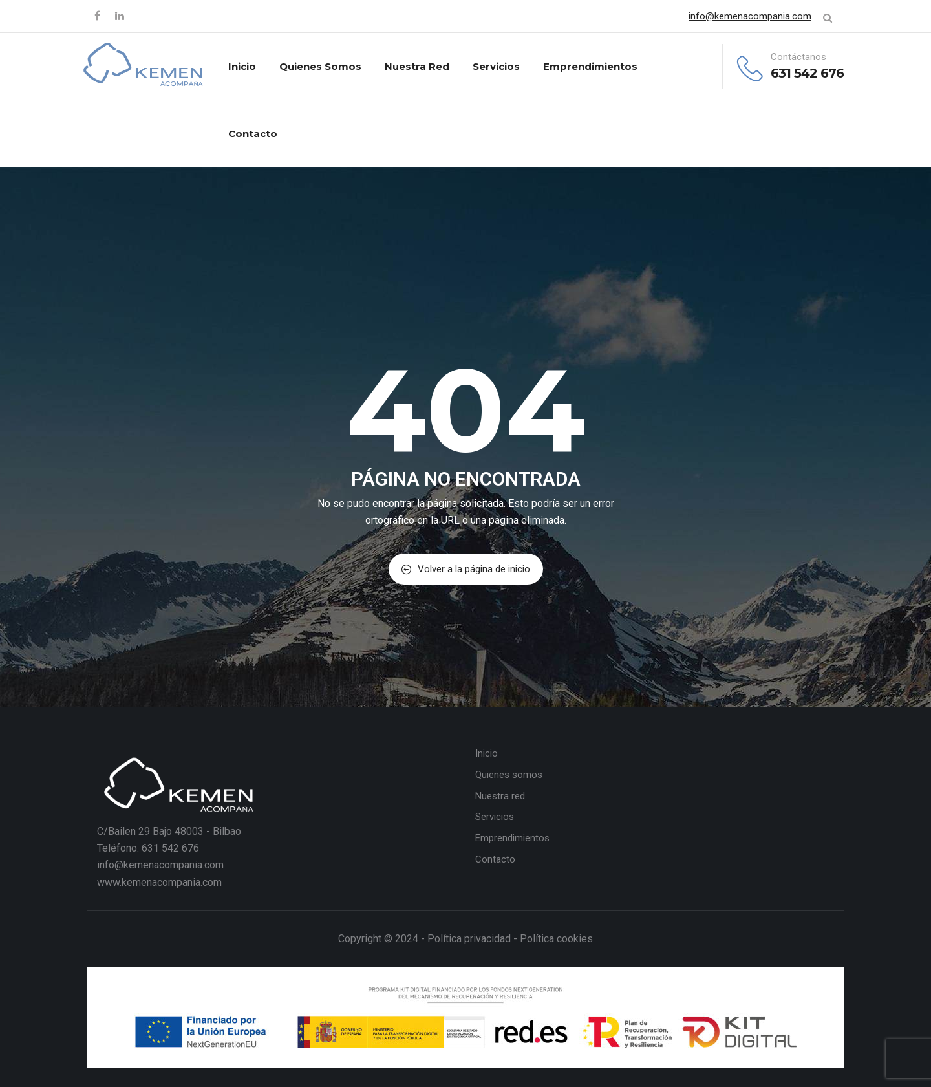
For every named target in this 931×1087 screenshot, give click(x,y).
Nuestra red (417, 66)
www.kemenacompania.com (159, 882)
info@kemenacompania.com (750, 16)
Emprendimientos (590, 66)
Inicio (242, 66)
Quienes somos (320, 66)
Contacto (252, 133)
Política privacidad (469, 938)
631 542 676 (807, 73)
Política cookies (556, 938)
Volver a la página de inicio (465, 569)
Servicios (496, 66)
